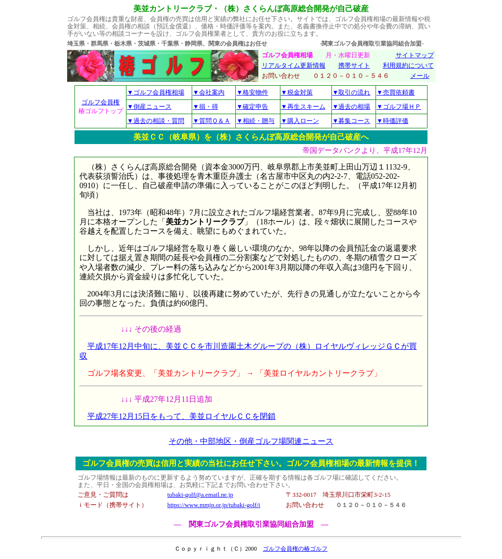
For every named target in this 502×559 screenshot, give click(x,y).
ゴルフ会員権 (100, 102)
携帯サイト (354, 65)
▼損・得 (205, 106)
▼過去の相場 (351, 106)
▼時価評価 (392, 120)
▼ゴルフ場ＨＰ (398, 106)
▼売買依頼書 (395, 92)
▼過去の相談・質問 (155, 120)
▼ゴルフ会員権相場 (155, 92)
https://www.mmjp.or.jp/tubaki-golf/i (213, 505)
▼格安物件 (252, 92)
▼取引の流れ (351, 92)
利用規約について (408, 65)
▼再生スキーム (303, 106)
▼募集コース (351, 120)
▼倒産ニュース (149, 106)
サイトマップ (415, 55)
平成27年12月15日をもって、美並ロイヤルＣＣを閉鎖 (181, 416)
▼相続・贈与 (255, 120)
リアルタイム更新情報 (294, 65)
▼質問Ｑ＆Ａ (211, 120)
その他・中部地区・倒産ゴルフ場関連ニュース (251, 441)
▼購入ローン (300, 120)
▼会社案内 (209, 92)
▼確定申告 (252, 106)
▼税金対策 (297, 92)
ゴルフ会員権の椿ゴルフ (295, 548)
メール (419, 76)
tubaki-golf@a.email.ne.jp (200, 494)
